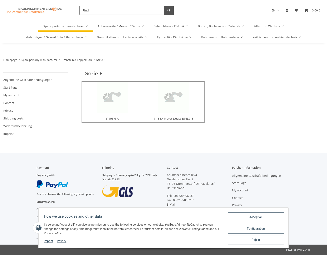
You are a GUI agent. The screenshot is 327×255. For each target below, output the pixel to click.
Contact (8, 103)
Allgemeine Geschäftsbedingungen (27, 80)
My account (11, 95)
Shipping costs (13, 118)
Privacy (63, 242)
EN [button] (273, 10)
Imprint (49, 242)
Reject (254, 240)
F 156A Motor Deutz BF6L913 (174, 119)
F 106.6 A (112, 119)
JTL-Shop (305, 249)
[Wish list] (296, 10)
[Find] (121, 10)
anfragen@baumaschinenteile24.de (192, 209)
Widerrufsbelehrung (17, 126)
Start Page (10, 87)
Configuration (254, 229)
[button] (287, 10)
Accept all (254, 218)
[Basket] (312, 10)
